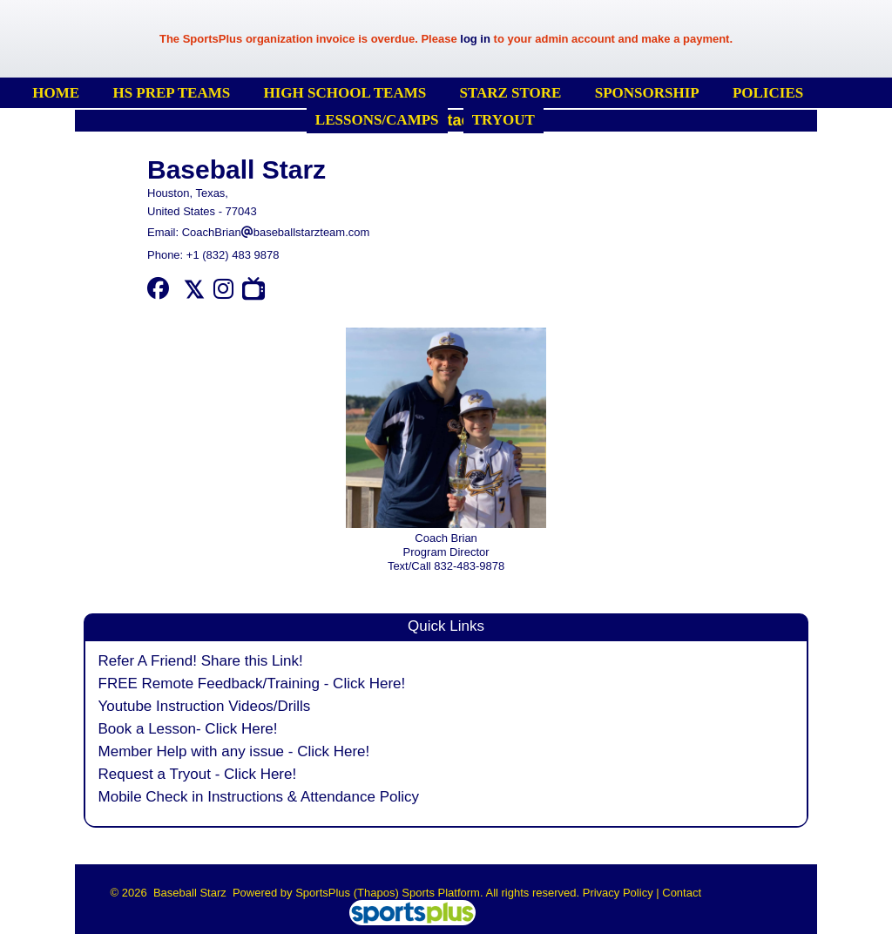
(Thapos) (376, 892)
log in (475, 38)
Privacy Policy (618, 892)
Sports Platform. (442, 892)
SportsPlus (322, 892)
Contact (681, 892)
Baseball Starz (236, 169)
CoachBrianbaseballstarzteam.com (276, 232)
